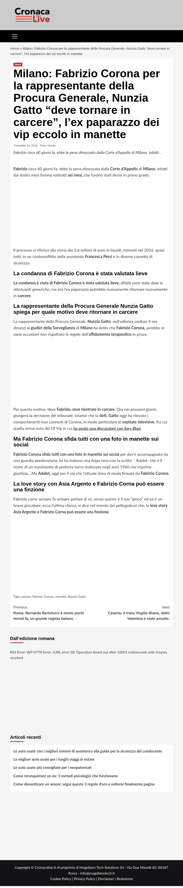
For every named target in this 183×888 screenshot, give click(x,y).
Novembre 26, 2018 (26, 147)
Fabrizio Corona (43, 598)
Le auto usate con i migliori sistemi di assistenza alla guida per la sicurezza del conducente (88, 753)
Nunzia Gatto (77, 598)
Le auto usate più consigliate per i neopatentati (53, 769)
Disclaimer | (107, 881)
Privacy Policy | (86, 881)
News (18, 66)
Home (15, 49)
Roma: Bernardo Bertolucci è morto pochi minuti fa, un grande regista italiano (53, 615)
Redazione (125, 881)
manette (60, 598)
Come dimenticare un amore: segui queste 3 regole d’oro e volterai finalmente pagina (84, 786)
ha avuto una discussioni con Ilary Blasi (107, 430)
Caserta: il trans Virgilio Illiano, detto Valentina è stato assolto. (131, 615)
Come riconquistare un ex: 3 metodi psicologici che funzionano (66, 778)
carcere (26, 598)
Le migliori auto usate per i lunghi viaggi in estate (54, 761)
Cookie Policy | (62, 881)
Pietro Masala (48, 147)
